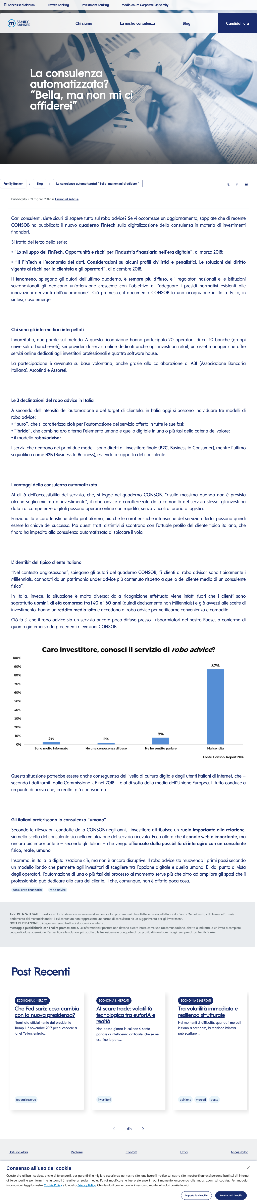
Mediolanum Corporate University (146, 4)
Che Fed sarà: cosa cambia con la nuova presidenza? (47, 1011)
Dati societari (18, 1152)
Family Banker (13, 183)
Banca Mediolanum (19, 4)
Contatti (131, 1152)
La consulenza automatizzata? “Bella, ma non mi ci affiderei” (97, 183)
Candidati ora (237, 23)
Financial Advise (67, 199)
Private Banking (59, 4)
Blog (186, 23)
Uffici (184, 1152)
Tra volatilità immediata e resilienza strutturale (208, 1011)
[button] (142, 1128)
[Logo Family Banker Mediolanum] (19, 23)
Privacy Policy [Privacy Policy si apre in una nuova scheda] (87, 1190)
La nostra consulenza (137, 23)
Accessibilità (239, 1152)
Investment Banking (96, 4)
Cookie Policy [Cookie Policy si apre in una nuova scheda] (53, 1190)
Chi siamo (83, 23)
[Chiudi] (248, 1172)
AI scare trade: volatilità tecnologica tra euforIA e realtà (125, 1014)
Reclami (77, 1152)
